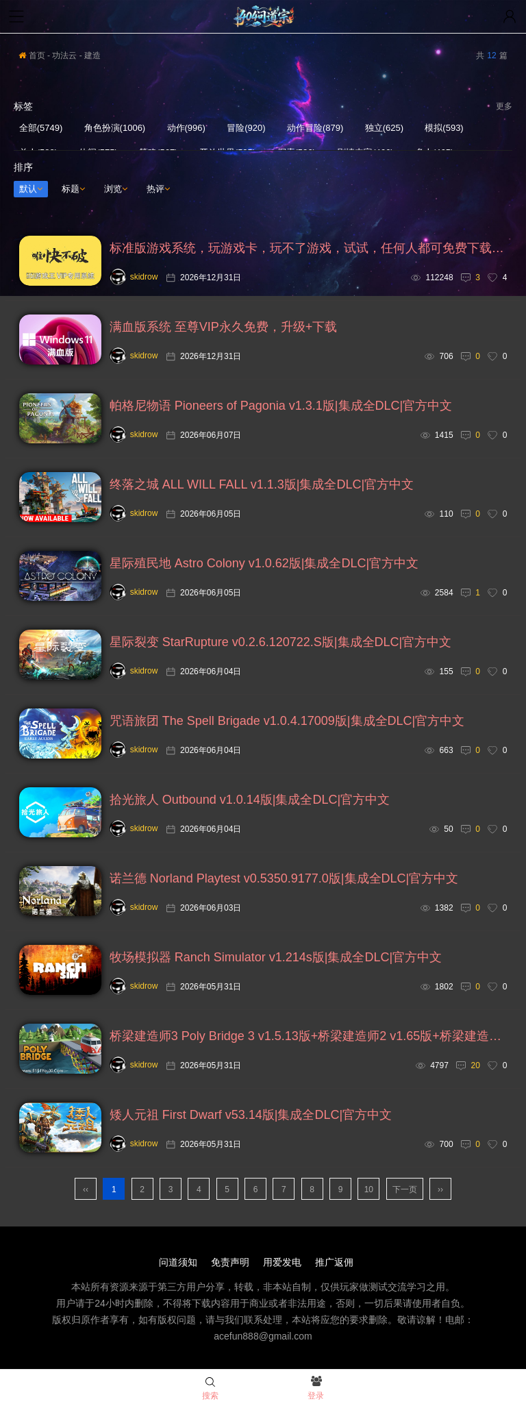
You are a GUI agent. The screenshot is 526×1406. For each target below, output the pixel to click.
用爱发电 (282, 1262)
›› (440, 1189)
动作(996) (186, 128)
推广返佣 (334, 1262)
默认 (30, 189)
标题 (73, 189)
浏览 (115, 189)
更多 (504, 106)
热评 (158, 189)
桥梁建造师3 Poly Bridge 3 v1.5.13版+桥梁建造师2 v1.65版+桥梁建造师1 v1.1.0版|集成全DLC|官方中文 (309, 1036)
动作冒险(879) (315, 128)
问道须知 (178, 1262)
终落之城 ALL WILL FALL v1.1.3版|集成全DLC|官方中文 (262, 484)
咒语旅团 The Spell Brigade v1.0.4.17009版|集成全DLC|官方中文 (287, 721)
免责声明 (230, 1262)
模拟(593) (444, 128)
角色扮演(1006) (115, 128)
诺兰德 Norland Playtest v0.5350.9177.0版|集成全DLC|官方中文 (284, 878)
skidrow (134, 277)
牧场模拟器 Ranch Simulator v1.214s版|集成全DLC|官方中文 (276, 957)
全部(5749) (41, 128)
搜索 (210, 1389)
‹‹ (85, 1189)
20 (475, 1065)
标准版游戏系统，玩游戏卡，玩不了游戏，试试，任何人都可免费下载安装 (309, 248)
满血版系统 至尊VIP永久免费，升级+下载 (224, 327)
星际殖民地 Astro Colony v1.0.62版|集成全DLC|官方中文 (264, 563)
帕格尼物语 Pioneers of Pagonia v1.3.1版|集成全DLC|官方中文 (281, 405)
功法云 (64, 55)
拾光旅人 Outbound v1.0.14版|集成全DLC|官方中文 (250, 799)
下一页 (404, 1189)
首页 (31, 55)
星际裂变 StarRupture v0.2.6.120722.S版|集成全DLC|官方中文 (281, 642)
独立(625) (384, 128)
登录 (316, 1389)
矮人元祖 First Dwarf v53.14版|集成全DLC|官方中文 (251, 1115)
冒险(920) (246, 128)
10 (368, 1189)
